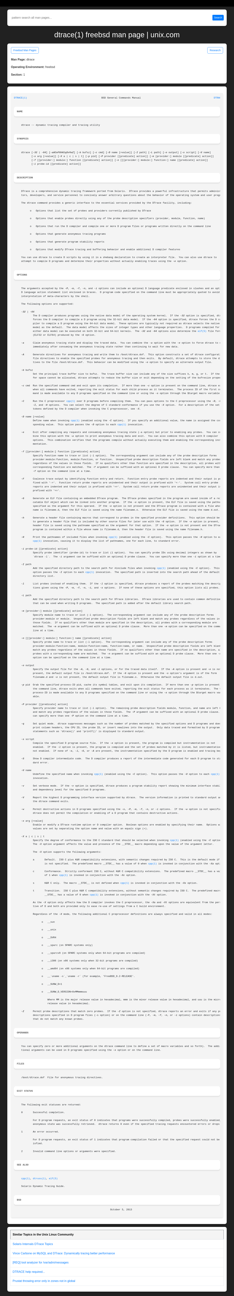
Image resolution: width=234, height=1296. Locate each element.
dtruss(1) (39, 1178)
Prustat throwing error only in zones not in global (44, 1280)
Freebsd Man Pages (24, 50)
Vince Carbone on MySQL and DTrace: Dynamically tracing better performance (64, 1253)
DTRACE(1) (20, 97)
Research (215, 50)
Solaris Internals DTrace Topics (33, 1244)
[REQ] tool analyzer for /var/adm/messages (41, 1262)
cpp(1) (70, 401)
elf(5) (202, 331)
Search (218, 17)
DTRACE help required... (29, 1271)
